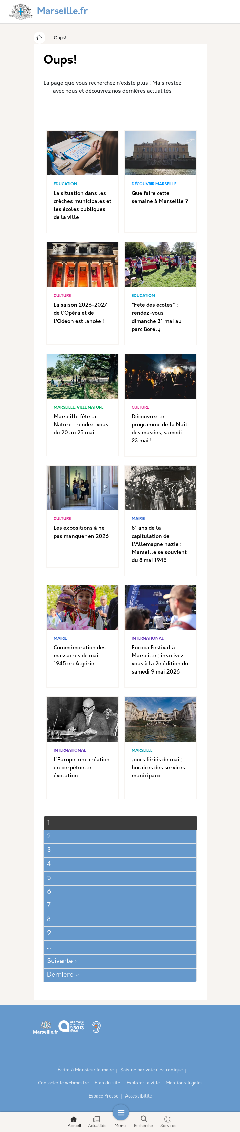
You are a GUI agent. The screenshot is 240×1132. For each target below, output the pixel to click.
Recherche (143, 1122)
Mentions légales (184, 1083)
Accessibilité (138, 1096)
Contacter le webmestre (63, 1083)
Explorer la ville (143, 1083)
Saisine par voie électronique (151, 1070)
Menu (120, 1122)
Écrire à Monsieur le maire (86, 1070)
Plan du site (107, 1083)
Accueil (74, 1122)
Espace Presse (104, 1096)
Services (168, 1122)
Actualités (97, 1122)
